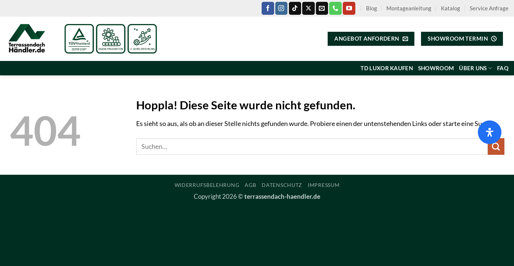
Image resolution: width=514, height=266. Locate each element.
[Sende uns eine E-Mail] (322, 8)
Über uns (475, 68)
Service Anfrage (489, 8)
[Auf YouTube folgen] (349, 8)
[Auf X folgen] (308, 8)
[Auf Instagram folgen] (281, 8)
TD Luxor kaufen (387, 68)
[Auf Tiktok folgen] (295, 8)
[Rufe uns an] (335, 8)
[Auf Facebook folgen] (268, 8)
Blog (371, 8)
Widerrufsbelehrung (207, 185)
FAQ (502, 68)
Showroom (436, 68)
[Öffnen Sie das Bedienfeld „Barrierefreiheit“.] (489, 132)
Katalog (450, 8)
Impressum (323, 185)
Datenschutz (282, 185)
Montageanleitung (408, 8)
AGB (250, 185)
